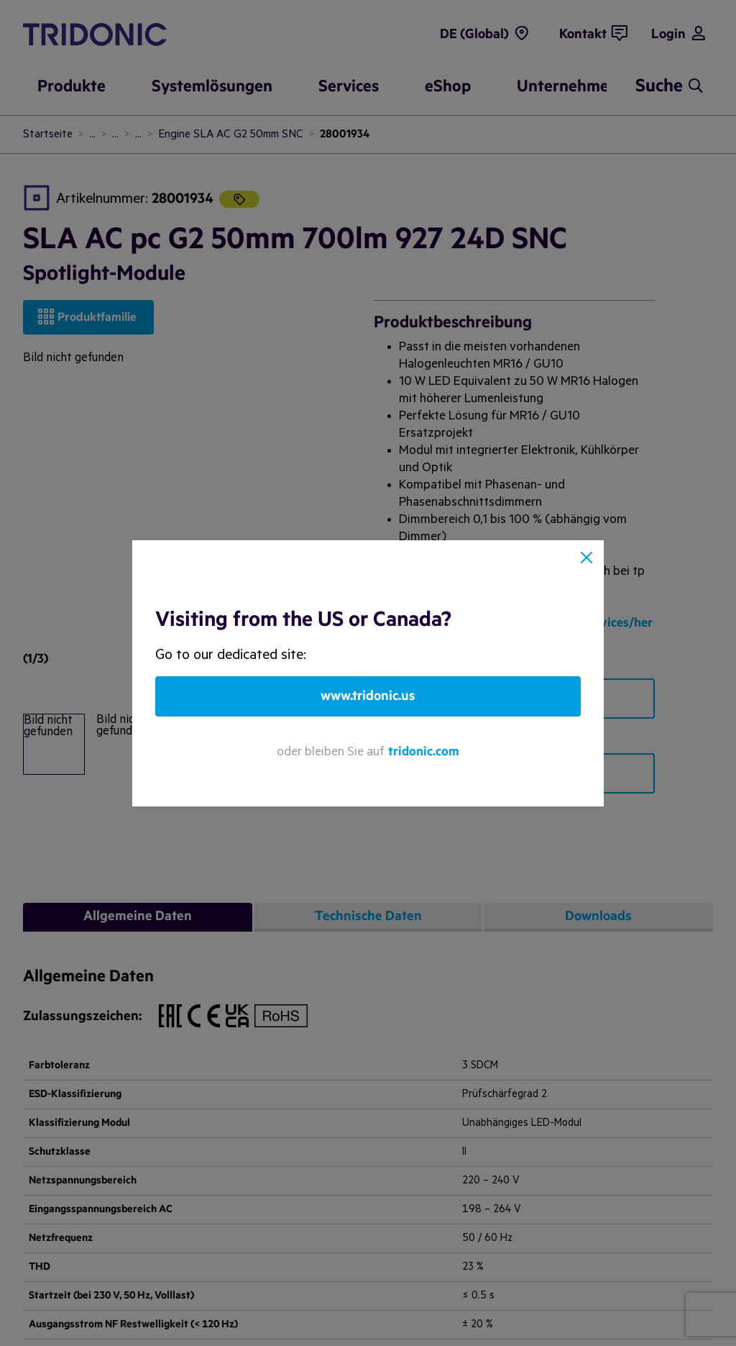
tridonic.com (423, 751)
